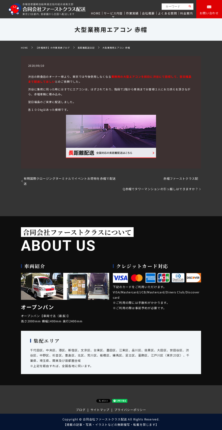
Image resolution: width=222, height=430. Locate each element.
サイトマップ (100, 409)
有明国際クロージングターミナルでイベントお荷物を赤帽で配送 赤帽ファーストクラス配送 (111, 181)
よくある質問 (167, 13)
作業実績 (132, 13)
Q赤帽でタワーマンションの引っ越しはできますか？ (160, 189)
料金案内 (186, 13)
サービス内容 (113, 13)
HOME (96, 13)
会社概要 (148, 13)
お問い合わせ (209, 13)
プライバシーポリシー (130, 409)
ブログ (80, 409)
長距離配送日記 (86, 47)
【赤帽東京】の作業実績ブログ (53, 47)
